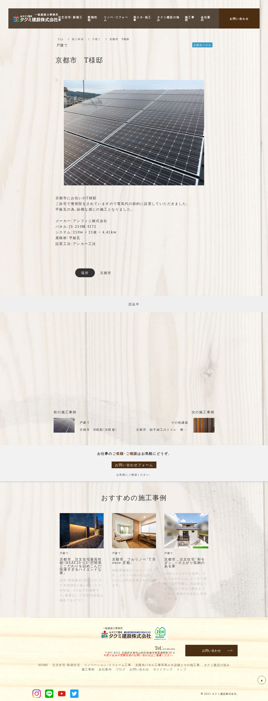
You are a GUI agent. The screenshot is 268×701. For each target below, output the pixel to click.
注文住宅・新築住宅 (66, 665)
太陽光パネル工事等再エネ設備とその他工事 (167, 665)
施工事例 (78, 39)
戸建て (96, 39)
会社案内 (105, 669)
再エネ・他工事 (142, 18)
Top (60, 39)
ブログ (120, 669)
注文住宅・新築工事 (70, 18)
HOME (43, 665)
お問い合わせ (139, 669)
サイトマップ (163, 669)
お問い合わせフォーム (134, 464)
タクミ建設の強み (217, 665)
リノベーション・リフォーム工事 (107, 665)
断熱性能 (92, 18)
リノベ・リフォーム (116, 18)
